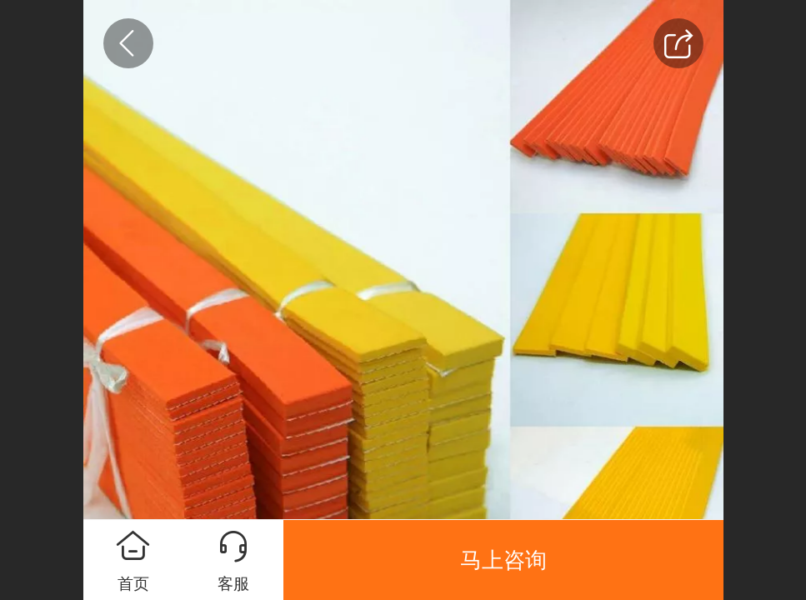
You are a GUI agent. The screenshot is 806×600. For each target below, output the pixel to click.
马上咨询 (503, 560)
